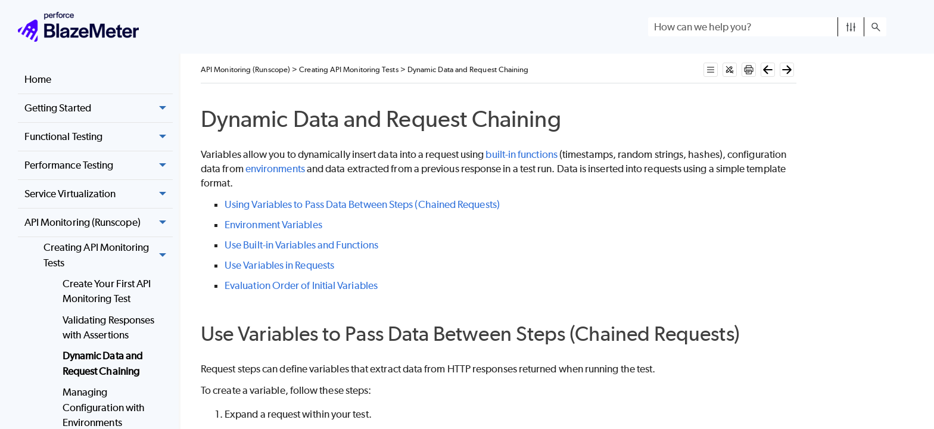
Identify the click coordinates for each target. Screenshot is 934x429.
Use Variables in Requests (279, 265)
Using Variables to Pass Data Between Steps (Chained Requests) (362, 204)
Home (37, 79)
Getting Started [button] (98, 108)
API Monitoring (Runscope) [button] (98, 223)
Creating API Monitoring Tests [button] (108, 255)
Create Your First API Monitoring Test (107, 291)
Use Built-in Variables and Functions (301, 245)
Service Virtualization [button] (98, 194)
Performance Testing (98, 165)
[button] (851, 26)
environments (275, 169)
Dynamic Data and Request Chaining (102, 363)
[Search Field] (767, 26)
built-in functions (521, 154)
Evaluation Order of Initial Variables (301, 285)
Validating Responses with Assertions (109, 327)
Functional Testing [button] (98, 137)
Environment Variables (273, 225)
